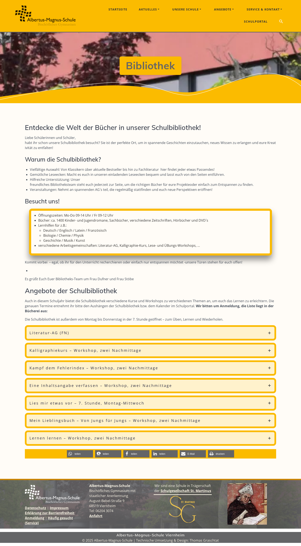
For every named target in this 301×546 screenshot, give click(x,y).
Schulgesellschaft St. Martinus (186, 490)
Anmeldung (34, 518)
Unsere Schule (185, 9)
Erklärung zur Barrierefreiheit (49, 513)
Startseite (117, 9)
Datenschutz (35, 508)
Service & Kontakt (263, 9)
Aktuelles (148, 9)
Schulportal (256, 21)
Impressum (59, 508)
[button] (281, 22)
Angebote (222, 9)
